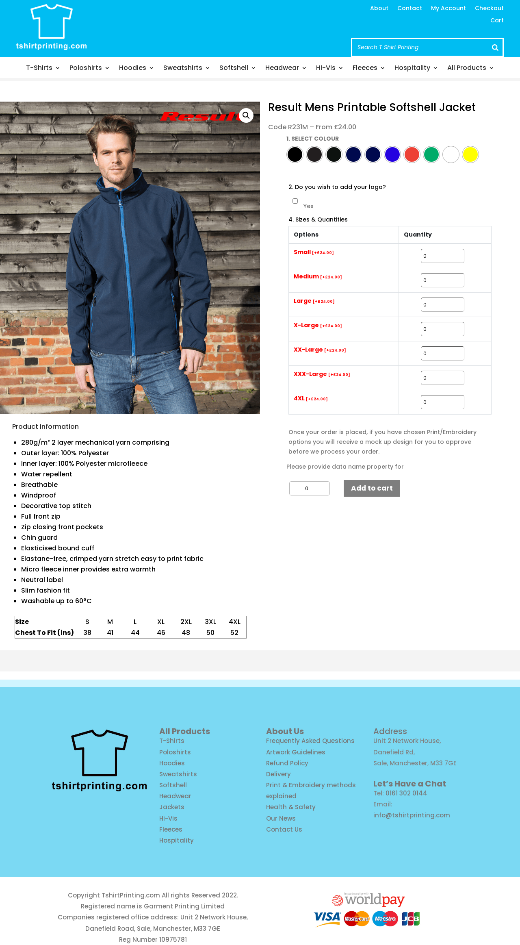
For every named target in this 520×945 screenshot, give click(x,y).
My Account (448, 8)
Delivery (278, 774)
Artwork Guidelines (295, 752)
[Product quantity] (309, 488)
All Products (466, 68)
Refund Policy (287, 763)
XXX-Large (322, 374)
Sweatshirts (182, 68)
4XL (311, 398)
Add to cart (372, 488)
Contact (409, 8)
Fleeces (365, 68)
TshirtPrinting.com (131, 895)
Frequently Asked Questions (310, 740)
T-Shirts (39, 68)
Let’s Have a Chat (409, 783)
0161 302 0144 (406, 793)
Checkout (489, 8)
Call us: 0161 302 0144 (229, 32)
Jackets (171, 807)
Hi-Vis (326, 68)
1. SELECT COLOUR (312, 138)
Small (314, 252)
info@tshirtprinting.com (235, 17)
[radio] (295, 154)
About (379, 8)
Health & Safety (291, 807)
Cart (497, 20)
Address (390, 731)
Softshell (233, 68)
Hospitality (412, 68)
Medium (318, 276)
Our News (281, 818)
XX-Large (320, 350)
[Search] (495, 47)
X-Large (318, 325)
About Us (285, 731)
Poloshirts (85, 68)
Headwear (282, 68)
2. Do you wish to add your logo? (337, 187)
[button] (246, 115)
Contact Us (284, 829)
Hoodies (132, 68)
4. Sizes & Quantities (318, 219)
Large (314, 301)
